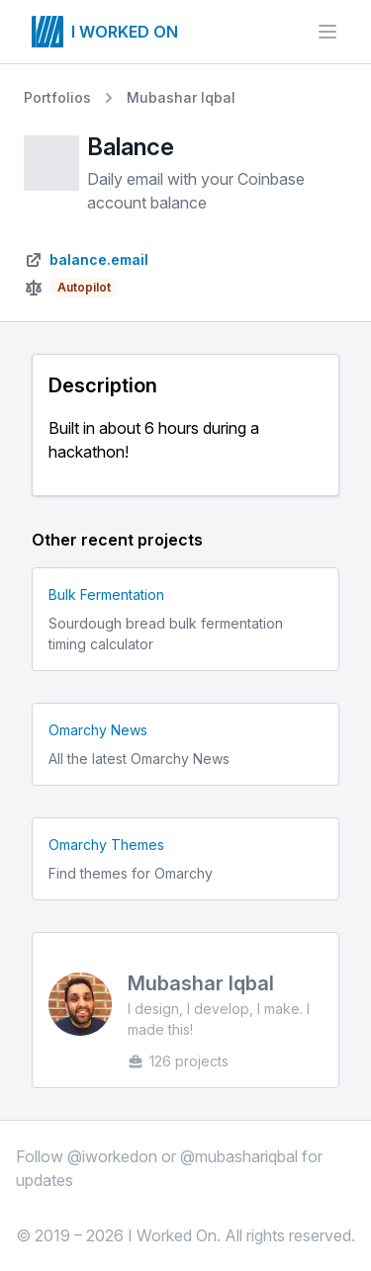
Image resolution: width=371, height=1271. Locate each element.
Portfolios (57, 97)
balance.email (98, 259)
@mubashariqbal (239, 1156)
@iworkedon (112, 1156)
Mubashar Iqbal (181, 97)
